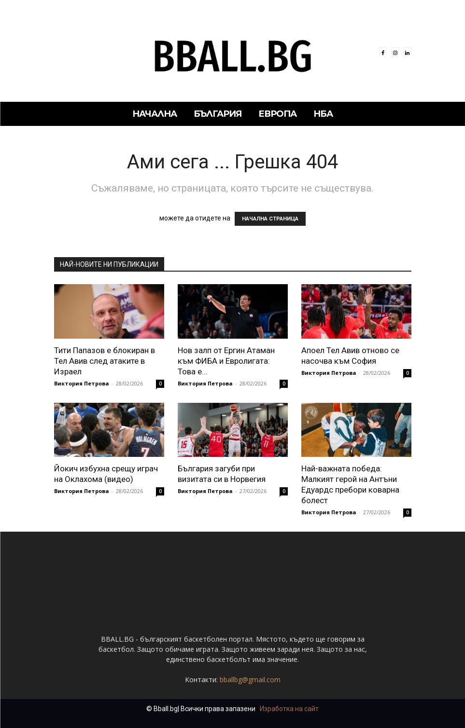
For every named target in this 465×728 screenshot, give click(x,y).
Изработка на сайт (289, 709)
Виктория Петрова (81, 383)
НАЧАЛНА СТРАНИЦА (270, 219)
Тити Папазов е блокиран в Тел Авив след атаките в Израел (104, 360)
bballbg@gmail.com (250, 679)
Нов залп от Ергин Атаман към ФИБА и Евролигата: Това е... (226, 360)
